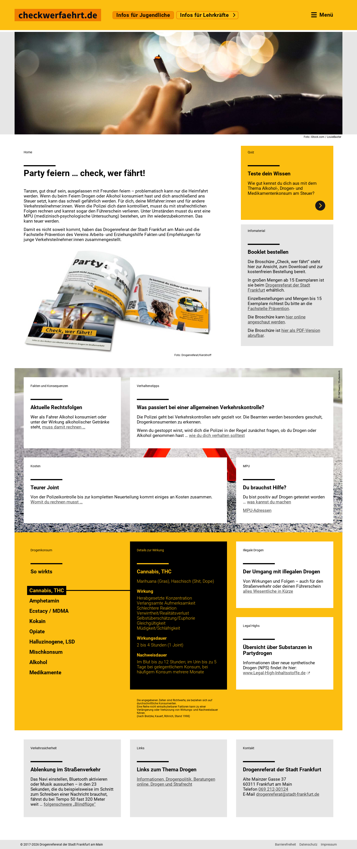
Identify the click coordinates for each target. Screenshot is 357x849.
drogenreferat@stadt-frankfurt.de (287, 794)
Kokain (37, 621)
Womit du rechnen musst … (57, 502)
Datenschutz (308, 844)
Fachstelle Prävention (268, 308)
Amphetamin (44, 601)
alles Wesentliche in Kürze (268, 591)
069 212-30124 (273, 789)
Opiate (37, 631)
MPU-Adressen (257, 510)
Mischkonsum (46, 652)
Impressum (329, 844)
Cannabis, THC (46, 590)
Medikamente (45, 672)
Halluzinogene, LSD (52, 642)
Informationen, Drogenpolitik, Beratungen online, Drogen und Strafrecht (176, 782)
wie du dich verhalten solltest (217, 435)
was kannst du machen (269, 502)
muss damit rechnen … (63, 427)
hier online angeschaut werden (277, 320)
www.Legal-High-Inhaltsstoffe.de (274, 672)
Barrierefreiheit (285, 844)
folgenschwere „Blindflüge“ (70, 804)
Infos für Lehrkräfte (204, 15)
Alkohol (38, 662)
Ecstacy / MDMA (49, 611)
